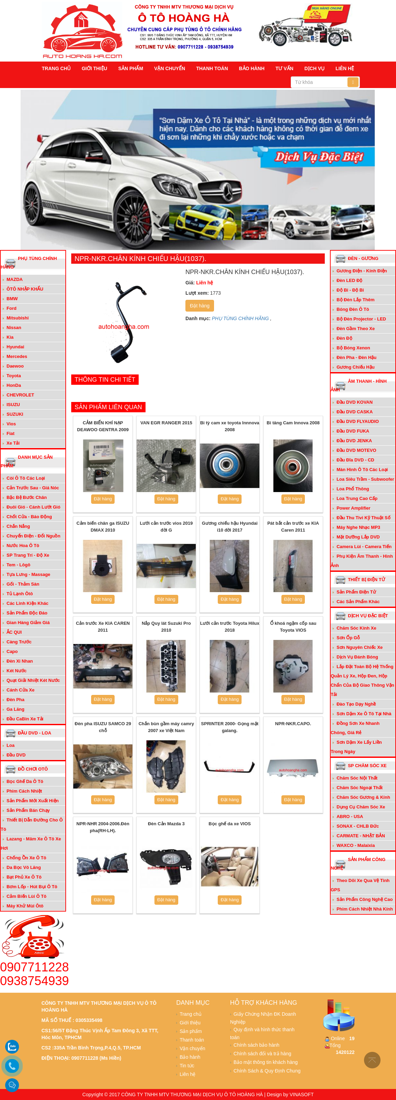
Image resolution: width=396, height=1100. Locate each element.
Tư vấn (284, 68)
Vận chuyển (169, 68)
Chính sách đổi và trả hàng (262, 1053)
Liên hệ (344, 68)
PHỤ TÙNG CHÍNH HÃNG (240, 318)
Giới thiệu (94, 68)
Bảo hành (252, 68)
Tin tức (187, 1065)
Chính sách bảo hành (256, 1045)
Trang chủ (56, 68)
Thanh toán (212, 68)
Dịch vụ (314, 68)
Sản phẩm (130, 68)
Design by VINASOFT (290, 1094)
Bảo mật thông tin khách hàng (266, 1062)
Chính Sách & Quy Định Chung (267, 1071)
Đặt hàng (200, 305)
